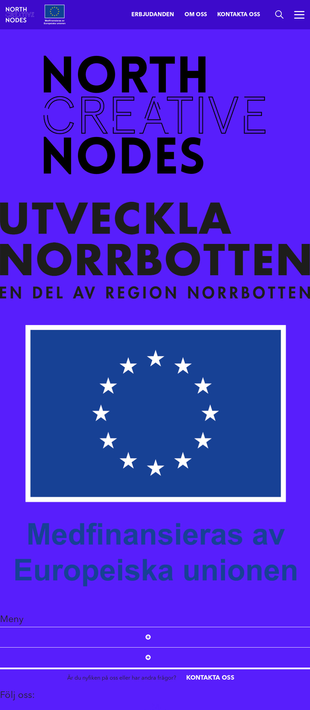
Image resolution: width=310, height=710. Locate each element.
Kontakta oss (238, 15)
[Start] (20, 14)
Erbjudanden (152, 15)
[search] (279, 14)
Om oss (195, 15)
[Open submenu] (148, 637)
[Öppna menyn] (299, 15)
